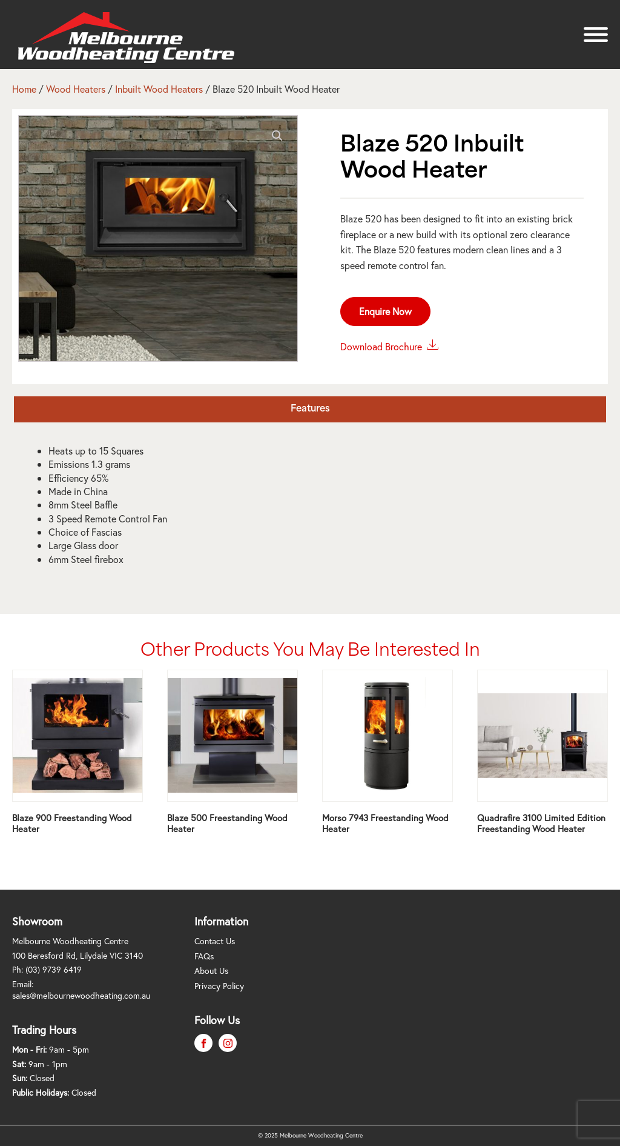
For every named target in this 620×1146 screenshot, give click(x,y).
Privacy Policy (219, 985)
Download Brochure (389, 345)
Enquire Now (385, 311)
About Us (211, 970)
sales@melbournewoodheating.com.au (81, 995)
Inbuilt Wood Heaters (159, 88)
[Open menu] (596, 34)
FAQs (204, 956)
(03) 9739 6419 (53, 969)
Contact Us (214, 941)
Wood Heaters (75, 88)
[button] (277, 136)
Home (24, 88)
